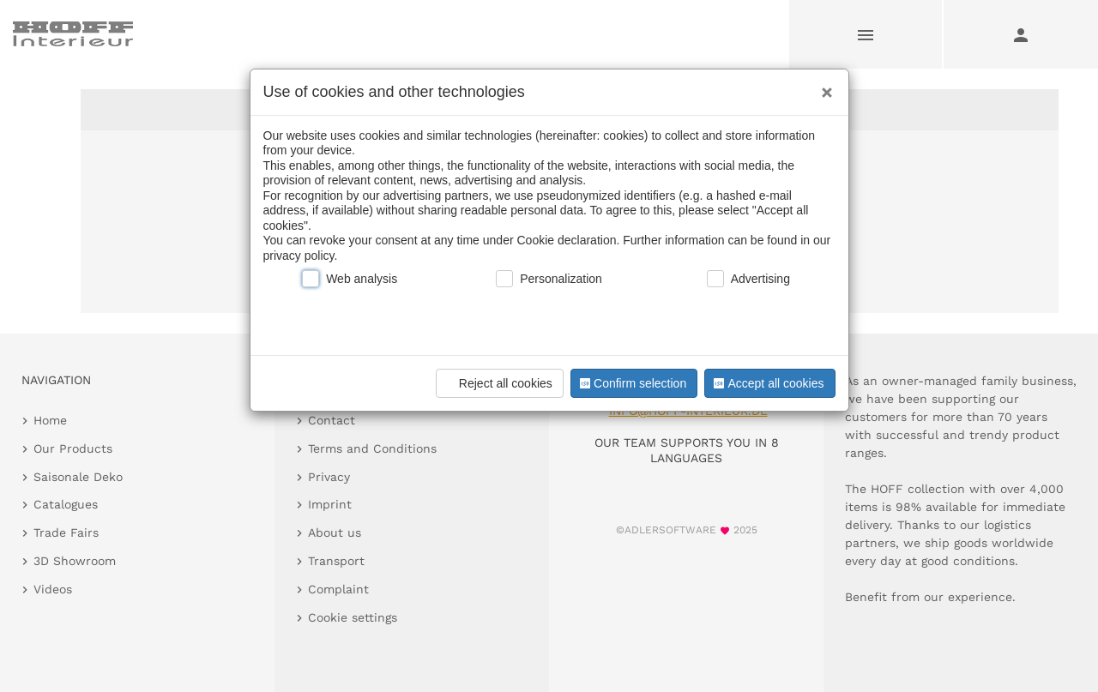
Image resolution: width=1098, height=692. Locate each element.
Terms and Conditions (372, 448)
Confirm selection (631, 383)
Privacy (329, 477)
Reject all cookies (497, 383)
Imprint (330, 504)
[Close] (822, 86)
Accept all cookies (767, 383)
